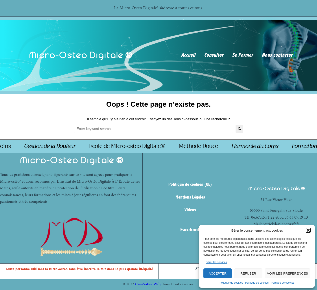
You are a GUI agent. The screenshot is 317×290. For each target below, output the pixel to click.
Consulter (213, 55)
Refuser (248, 273)
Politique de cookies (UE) (190, 184)
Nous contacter (277, 55)
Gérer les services (216, 262)
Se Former (242, 55)
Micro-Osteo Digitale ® (80, 55)
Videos (190, 209)
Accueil (188, 55)
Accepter (218, 273)
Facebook (190, 230)
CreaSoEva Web (147, 284)
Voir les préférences (287, 273)
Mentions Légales (190, 197)
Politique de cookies (231, 282)
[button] (308, 230)
